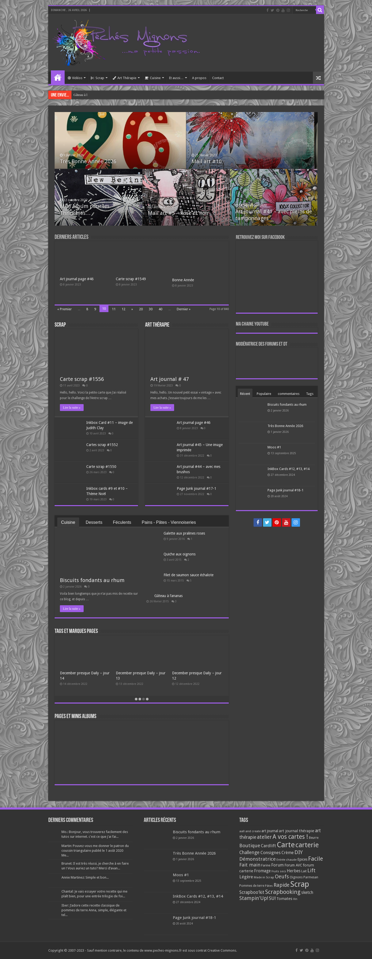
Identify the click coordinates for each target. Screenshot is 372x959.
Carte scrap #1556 (82, 379)
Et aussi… (176, 78)
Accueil (58, 77)
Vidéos (75, 78)
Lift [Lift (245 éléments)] (311, 871)
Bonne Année (183, 280)
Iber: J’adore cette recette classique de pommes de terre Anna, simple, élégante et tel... (93, 910)
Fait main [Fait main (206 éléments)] (249, 865)
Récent (245, 394)
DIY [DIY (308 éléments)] (298, 852)
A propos (199, 78)
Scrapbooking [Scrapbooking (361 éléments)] (283, 892)
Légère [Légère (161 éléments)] (246, 876)
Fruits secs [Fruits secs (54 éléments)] (278, 871)
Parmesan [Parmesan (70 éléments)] (310, 877)
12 (123, 309)
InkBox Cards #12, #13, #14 (288, 469)
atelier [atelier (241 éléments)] (264, 837)
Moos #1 (274, 447)
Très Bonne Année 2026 (88, 161)
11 (114, 309)
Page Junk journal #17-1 (196, 488)
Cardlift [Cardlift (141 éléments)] (268, 845)
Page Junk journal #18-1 (285, 490)
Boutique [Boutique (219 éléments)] (249, 845)
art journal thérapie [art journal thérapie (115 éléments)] (296, 831)
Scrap (97, 78)
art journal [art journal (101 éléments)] (269, 831)
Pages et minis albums (75, 717)
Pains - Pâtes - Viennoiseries (169, 522)
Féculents (122, 522)
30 (150, 309)
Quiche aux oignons (179, 554)
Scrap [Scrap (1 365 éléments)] (299, 884)
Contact (218, 78)
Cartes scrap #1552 (102, 445)
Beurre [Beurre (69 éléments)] (313, 838)
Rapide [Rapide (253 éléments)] (281, 885)
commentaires (288, 394)
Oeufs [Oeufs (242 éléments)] (282, 877)
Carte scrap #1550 (101, 466)
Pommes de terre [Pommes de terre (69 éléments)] (251, 886)
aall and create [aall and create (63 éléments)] (250, 831)
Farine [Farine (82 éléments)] (265, 865)
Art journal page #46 (77, 279)
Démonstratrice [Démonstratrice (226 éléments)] (257, 859)
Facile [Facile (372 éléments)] (315, 858)
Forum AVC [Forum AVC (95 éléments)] (293, 865)
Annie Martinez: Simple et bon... (85, 877)
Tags (309, 394)
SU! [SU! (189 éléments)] (272, 898)
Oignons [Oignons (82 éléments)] (296, 877)
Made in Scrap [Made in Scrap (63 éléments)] (264, 877)
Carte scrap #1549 (131, 279)
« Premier (64, 309)
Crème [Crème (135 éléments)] (288, 852)
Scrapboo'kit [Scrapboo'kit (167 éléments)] (251, 892)
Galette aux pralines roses (91, 95)
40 (160, 309)
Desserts (94, 522)
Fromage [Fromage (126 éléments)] (262, 871)
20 (141, 309)
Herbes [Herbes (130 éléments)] (294, 870)
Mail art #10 (207, 161)
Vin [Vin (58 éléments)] (295, 899)
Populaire (264, 394)
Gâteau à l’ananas (168, 596)
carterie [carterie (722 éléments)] (307, 845)
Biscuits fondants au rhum (92, 580)
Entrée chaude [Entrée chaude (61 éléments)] (286, 859)
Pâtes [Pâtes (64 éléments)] (269, 886)
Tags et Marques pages (76, 631)
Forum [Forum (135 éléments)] (277, 865)
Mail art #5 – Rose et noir (178, 213)
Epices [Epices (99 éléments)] (302, 859)
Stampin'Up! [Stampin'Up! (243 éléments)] (253, 898)
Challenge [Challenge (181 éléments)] (249, 852)
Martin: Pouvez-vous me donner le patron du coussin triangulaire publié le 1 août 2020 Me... (95, 850)
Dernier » (183, 309)
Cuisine (153, 78)
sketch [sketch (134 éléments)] (307, 892)
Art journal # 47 (169, 379)
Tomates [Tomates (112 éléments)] (284, 898)
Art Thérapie (124, 78)
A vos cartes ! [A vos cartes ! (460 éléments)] (290, 836)
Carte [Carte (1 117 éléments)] (286, 844)
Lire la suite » (71, 407)
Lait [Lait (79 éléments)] (304, 871)
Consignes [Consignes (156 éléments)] (270, 852)
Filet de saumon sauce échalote (188, 575)
